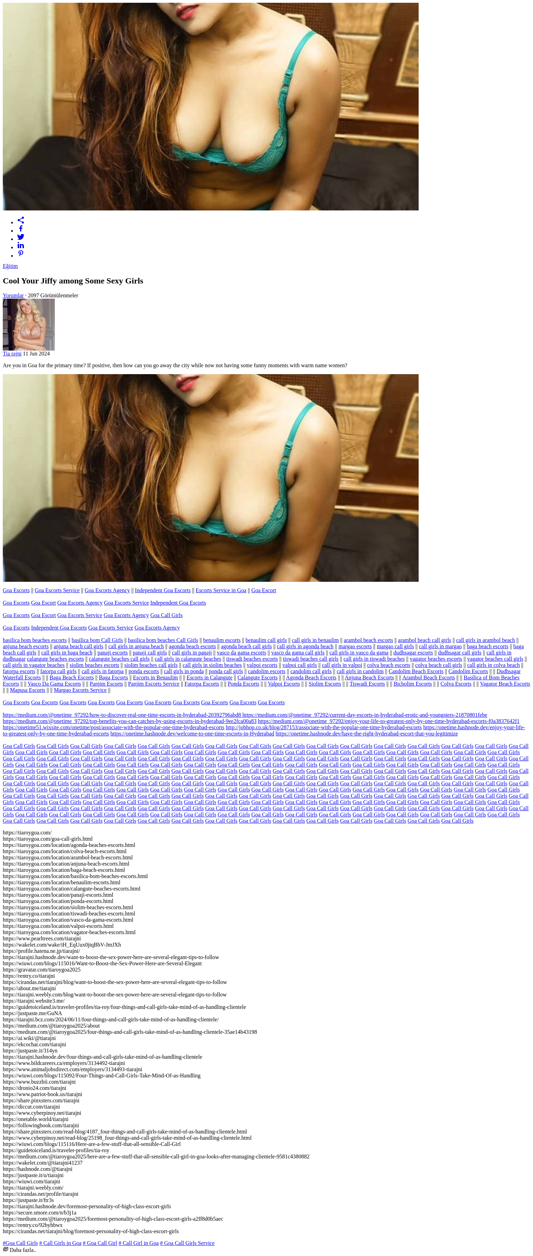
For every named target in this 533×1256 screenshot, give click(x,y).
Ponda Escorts (243, 684)
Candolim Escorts (468, 671)
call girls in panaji (192, 653)
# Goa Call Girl (100, 1243)
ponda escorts (144, 671)
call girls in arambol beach (485, 640)
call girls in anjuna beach (136, 646)
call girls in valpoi (342, 665)
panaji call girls (150, 653)
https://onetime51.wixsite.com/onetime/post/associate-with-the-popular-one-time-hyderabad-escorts (114, 727)
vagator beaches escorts (436, 659)
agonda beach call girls (246, 646)
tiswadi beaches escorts (252, 659)
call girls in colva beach (493, 665)
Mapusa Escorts (27, 690)
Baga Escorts (113, 677)
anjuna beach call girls (79, 646)
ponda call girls (226, 671)
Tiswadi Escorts (367, 684)
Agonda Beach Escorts (311, 677)
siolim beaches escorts (94, 665)
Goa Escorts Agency (107, 590)
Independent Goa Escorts (163, 590)
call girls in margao (440, 646)
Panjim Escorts (106, 684)
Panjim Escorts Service (153, 684)
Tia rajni (12, 353)
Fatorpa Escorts (201, 684)
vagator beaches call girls (495, 659)
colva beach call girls (438, 665)
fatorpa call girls (58, 671)
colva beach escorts (388, 665)
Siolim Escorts (324, 684)
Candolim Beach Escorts (415, 671)
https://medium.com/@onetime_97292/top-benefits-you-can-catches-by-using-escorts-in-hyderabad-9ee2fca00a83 (129, 721)
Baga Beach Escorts (72, 677)
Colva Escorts (455, 684)
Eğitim (10, 266)
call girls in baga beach (67, 653)
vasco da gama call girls (298, 653)
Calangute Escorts (257, 677)
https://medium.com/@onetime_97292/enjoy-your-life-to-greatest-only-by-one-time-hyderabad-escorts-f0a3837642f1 (388, 721)
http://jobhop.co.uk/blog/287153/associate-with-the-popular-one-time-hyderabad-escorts (324, 727)
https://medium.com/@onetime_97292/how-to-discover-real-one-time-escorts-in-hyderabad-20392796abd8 (123, 715)
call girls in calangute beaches (188, 659)
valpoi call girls (299, 665)
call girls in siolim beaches (212, 665)
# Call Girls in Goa (60, 1243)
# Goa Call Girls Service (187, 1243)
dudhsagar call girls (459, 653)
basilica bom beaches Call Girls (163, 640)
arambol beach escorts (368, 640)
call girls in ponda (184, 671)
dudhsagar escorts (413, 653)
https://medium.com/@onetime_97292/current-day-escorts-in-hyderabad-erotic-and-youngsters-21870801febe (365, 715)
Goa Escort (263, 590)
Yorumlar (13, 295)
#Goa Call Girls (20, 1243)
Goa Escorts (16, 590)
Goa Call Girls (166, 615)
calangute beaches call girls (119, 659)
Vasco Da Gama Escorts (54, 684)
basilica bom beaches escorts (35, 640)
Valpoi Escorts (284, 684)
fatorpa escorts (19, 671)
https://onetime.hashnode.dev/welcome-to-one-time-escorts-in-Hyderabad (192, 734)
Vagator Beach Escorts (505, 684)
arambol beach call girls (424, 640)
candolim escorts (267, 671)
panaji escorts (112, 653)
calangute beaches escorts (55, 659)
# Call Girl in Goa (139, 1243)
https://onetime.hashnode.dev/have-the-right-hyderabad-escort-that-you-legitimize (367, 734)
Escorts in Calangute (209, 677)
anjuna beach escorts (26, 646)
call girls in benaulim (315, 640)
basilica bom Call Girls (97, 640)
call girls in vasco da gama (359, 653)
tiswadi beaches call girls (310, 659)
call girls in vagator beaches (34, 665)
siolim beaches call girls (150, 665)
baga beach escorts (487, 646)
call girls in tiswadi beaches (374, 659)
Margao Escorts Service (80, 690)
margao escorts (355, 646)
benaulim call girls (266, 640)
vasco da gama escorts (241, 653)
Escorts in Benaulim (155, 677)
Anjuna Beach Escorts (369, 677)
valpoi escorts (262, 665)
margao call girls (395, 646)
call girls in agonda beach (305, 646)
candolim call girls (311, 671)
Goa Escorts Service (57, 590)
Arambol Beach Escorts (428, 677)
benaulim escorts (222, 640)
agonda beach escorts (192, 646)
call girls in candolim (360, 671)
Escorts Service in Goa (221, 590)
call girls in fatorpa (102, 671)
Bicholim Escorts (413, 684)
